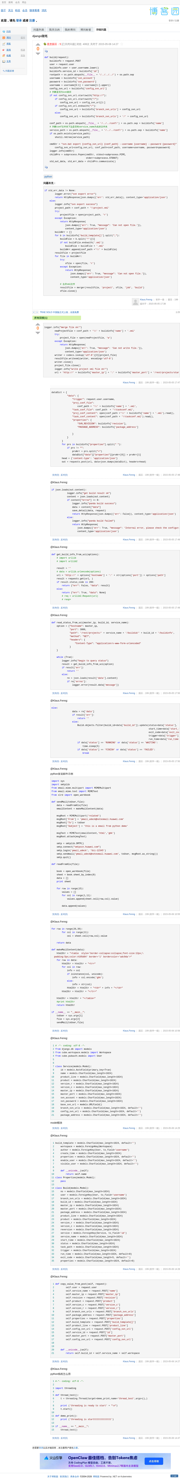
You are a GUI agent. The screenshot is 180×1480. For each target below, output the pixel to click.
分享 (178, 312)
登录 (19, 20)
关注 (10, 10)
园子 (3, 10)
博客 (8, 43)
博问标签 (85, 29)
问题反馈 (9, 71)
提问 (23, 37)
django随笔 (40, 36)
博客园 (96, 1476)
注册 (32, 20)
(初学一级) (154, 382)
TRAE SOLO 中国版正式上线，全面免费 (59, 312)
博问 (8, 37)
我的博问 (70, 29)
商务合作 (74, 1476)
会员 (17, 2)
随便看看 (35, 10)
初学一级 (160, 299)
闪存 (8, 31)
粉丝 (17, 10)
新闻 (10, 2)
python (48, 176)
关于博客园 (52, 1476)
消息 (44, 10)
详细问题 (101, 29)
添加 (23, 55)
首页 (4, 2)
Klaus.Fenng (146, 299)
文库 (8, 61)
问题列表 (38, 29)
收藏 (8, 55)
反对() (64, 475)
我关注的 (54, 29)
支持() (55, 475)
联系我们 (64, 1476)
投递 (23, 50)
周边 (24, 2)
